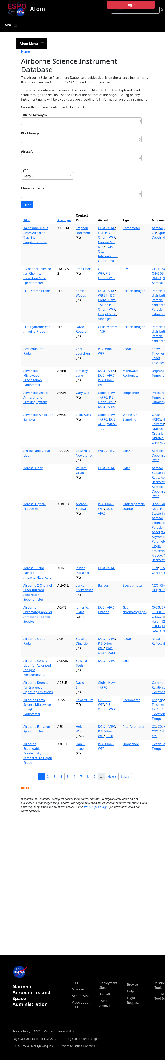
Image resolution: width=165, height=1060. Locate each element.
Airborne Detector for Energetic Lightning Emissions (38, 687)
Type (24, 170)
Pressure (158, 393)
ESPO (76, 983)
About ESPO (80, 996)
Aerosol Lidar (33, 468)
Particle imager (134, 291)
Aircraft (27, 151)
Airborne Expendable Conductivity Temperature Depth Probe (37, 753)
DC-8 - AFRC (106, 228)
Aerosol (157, 228)
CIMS (126, 269)
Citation (103, 612)
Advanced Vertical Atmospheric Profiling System (36, 397)
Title (26, 220)
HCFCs (156, 419)
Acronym (64, 220)
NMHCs (157, 429)
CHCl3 (156, 626)
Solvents (158, 424)
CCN (155, 568)
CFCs (155, 415)
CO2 (155, 731)
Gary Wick (83, 393)
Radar (127, 349)
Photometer (131, 228)
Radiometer (131, 700)
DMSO (156, 278)
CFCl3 (156, 607)
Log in (130, 5)
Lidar (126, 451)
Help (130, 991)
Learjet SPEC (107, 314)
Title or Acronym (34, 115)
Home (25, 51)
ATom (37, 8)
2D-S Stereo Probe (36, 291)
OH (154, 269)
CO (160, 727)
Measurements (32, 188)
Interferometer (134, 727)
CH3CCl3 (158, 617)
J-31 (101, 233)
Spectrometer (132, 585)
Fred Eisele (83, 269)
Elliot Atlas (83, 415)
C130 (109, 736)
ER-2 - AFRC (106, 375)
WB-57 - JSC (106, 295)
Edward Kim (84, 700)
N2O (155, 585)
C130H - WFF (107, 261)
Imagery (158, 700)
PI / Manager (31, 133)
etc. (154, 736)
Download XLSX (25, 788)
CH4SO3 (158, 273)
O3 (154, 233)
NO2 (155, 509)
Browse (132, 984)
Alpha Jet (104, 319)
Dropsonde (131, 393)
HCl (154, 590)
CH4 (155, 443)
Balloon (103, 585)
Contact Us (90, 1046)
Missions (78, 989)
